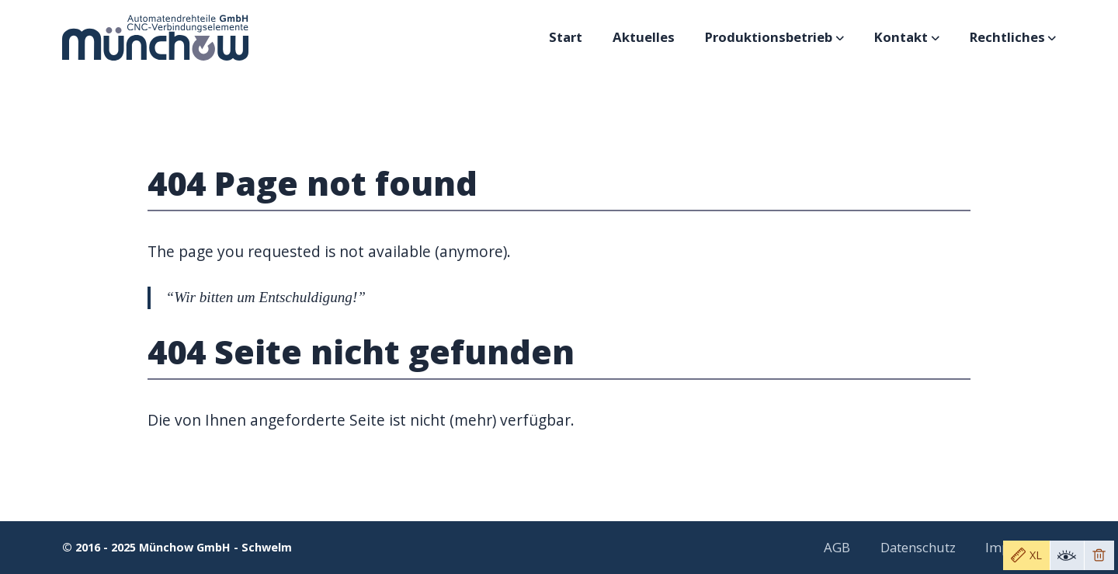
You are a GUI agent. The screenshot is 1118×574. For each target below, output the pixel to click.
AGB (837, 547)
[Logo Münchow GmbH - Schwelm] (155, 37)
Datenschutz (918, 547)
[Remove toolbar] (1099, 555)
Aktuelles (644, 37)
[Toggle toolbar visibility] (1067, 555)
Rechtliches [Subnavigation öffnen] (1012, 37)
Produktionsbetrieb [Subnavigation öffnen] (773, 37)
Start (565, 37)
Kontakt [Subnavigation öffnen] (906, 37)
